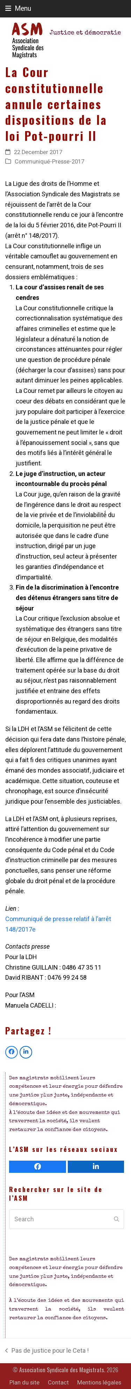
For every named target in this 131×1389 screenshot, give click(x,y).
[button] (18, 9)
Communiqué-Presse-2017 (49, 161)
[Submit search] (116, 1219)
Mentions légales (99, 1382)
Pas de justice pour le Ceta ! (47, 1351)
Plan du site (24, 1382)
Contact (58, 1382)
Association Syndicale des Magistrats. (62, 1369)
